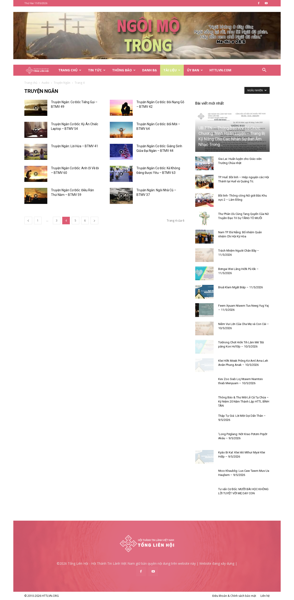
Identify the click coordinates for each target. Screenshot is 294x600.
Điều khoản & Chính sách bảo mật (234, 596)
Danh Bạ (149, 70)
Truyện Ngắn (62, 83)
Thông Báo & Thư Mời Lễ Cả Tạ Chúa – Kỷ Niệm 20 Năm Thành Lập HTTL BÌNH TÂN (243, 401)
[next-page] (94, 220)
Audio (45, 83)
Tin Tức (96, 70)
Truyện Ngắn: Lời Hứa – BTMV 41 (74, 146)
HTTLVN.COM (220, 70)
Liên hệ (265, 596)
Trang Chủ (69, 70)
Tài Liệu (171, 70)
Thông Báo (124, 70)
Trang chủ (30, 83)
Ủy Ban (195, 70)
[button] (264, 70)
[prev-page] (28, 220)
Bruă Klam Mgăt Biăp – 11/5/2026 (240, 287)
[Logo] (39, 70)
